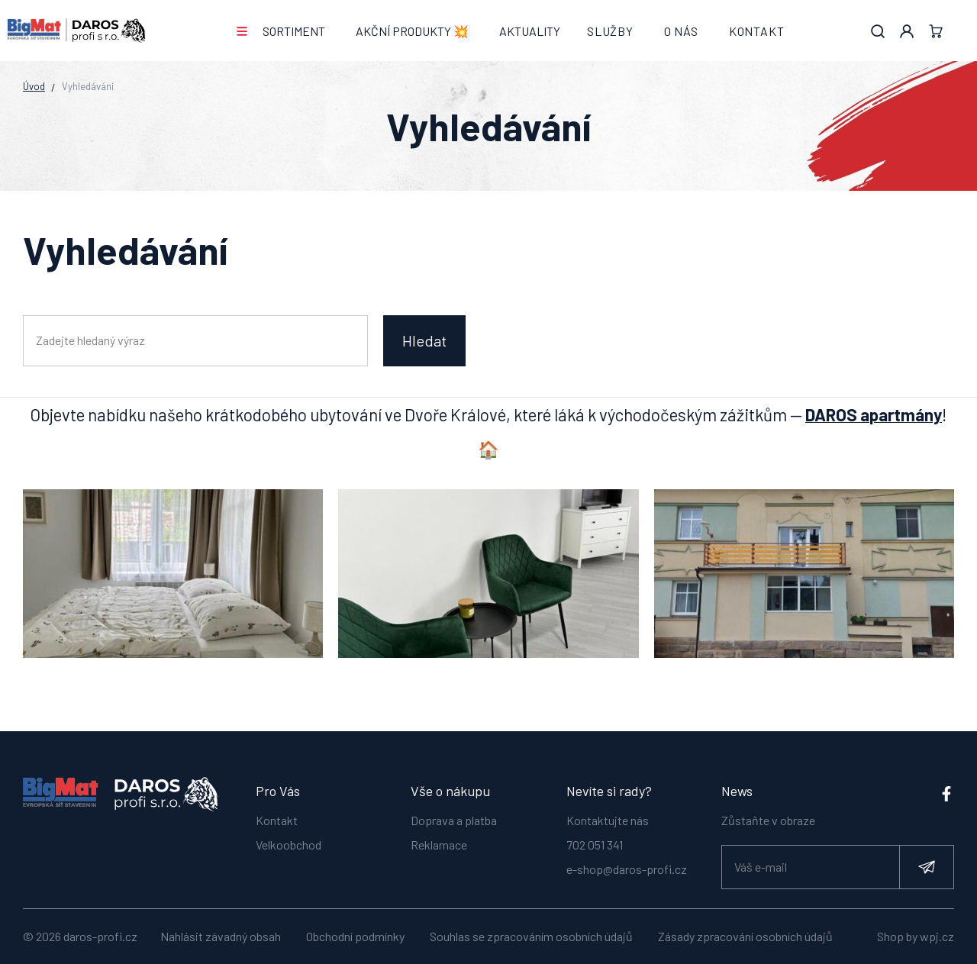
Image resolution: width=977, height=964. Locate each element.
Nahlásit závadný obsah (220, 936)
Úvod (34, 86)
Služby (610, 31)
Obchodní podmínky (355, 936)
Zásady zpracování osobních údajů (745, 936)
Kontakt (757, 31)
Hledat (424, 340)
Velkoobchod (288, 837)
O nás (681, 31)
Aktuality (529, 31)
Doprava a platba (454, 812)
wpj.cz (937, 936)
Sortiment (294, 31)
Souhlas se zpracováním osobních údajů (531, 936)
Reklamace (439, 837)
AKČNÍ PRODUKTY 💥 (412, 31)
